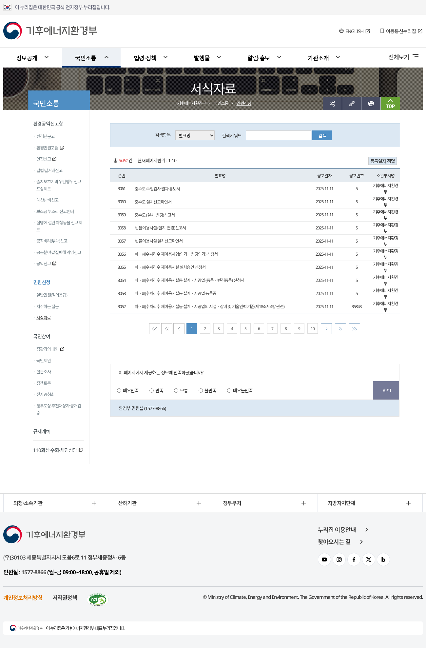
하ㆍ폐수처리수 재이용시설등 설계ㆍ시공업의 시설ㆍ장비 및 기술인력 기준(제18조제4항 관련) (209, 306)
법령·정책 (145, 57)
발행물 (202, 57)
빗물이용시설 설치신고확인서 (159, 241)
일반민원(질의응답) (51, 295)
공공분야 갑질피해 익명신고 (58, 252)
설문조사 (43, 372)
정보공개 (26, 57)
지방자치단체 (341, 503)
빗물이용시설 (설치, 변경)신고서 (160, 228)
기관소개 (318, 57)
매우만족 (131, 390)
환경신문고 (45, 136)
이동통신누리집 (401, 31)
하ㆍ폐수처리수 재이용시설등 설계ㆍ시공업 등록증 (175, 293)
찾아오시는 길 (334, 542)
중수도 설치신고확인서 (153, 202)
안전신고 (43, 159)
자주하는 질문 (47, 306)
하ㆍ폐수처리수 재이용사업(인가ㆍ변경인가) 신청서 (176, 254)
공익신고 (43, 263)
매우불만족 (243, 390)
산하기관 (127, 503)
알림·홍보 (258, 57)
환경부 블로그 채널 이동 (383, 559)
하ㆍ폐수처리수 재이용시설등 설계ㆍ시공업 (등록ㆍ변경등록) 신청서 (189, 280)
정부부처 (232, 503)
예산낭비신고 (47, 200)
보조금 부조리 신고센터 (55, 211)
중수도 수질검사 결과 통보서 (157, 189)
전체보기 (398, 56)
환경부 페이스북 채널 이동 (353, 559)
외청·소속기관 (27, 503)
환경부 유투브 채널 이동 (324, 559)
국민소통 (85, 57)
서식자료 (43, 318)
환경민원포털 (47, 148)
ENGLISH (354, 31)
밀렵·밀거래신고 (49, 170)
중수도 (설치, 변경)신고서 (155, 215)
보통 (184, 390)
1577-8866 (33, 572)
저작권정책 (64, 597)
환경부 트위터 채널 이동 (368, 559)
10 (313, 328)
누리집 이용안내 (337, 530)
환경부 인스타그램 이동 (339, 559)
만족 (159, 390)
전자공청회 (45, 394)
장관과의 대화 (47, 349)
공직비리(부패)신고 (51, 241)
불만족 (210, 390)
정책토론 (43, 383)
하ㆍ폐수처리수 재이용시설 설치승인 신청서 (170, 267)
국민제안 (43, 360)
